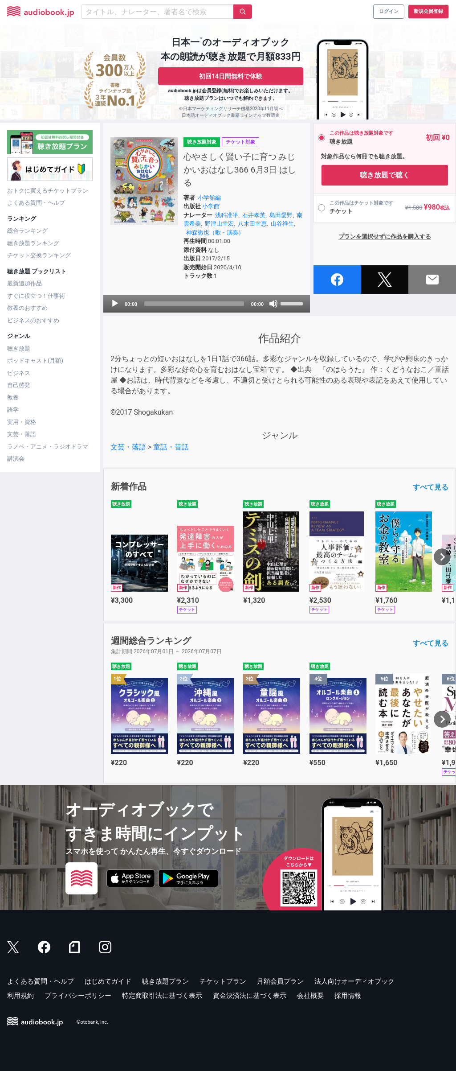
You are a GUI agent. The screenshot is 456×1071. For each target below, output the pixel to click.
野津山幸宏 (219, 223)
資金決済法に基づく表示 (249, 996)
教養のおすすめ (27, 308)
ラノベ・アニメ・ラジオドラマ (47, 446)
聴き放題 (18, 348)
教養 (13, 397)
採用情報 (347, 996)
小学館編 (209, 197)
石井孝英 (253, 215)
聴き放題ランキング (33, 243)
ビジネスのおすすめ (33, 320)
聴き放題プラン (165, 981)
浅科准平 (226, 215)
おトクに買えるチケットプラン (47, 190)
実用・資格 (21, 422)
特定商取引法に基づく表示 (162, 996)
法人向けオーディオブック (354, 981)
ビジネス (18, 373)
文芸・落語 (21, 434)
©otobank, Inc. (92, 1022)
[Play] (114, 303)
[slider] (194, 303)
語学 (13, 409)
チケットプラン (223, 981)
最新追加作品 (24, 283)
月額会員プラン (280, 981)
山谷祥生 (282, 223)
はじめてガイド (108, 981)
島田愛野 (281, 215)
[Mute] (273, 303)
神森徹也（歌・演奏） (215, 232)
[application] (206, 304)
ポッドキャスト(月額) (35, 360)
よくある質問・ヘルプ (36, 202)
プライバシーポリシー (78, 996)
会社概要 (310, 996)
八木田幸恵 (252, 223)
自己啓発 (18, 385)
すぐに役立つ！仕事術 (36, 295)
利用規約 (20, 996)
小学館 (211, 206)
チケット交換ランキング (39, 255)
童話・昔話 (171, 447)
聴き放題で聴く (385, 175)
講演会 (15, 458)
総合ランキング (27, 230)
